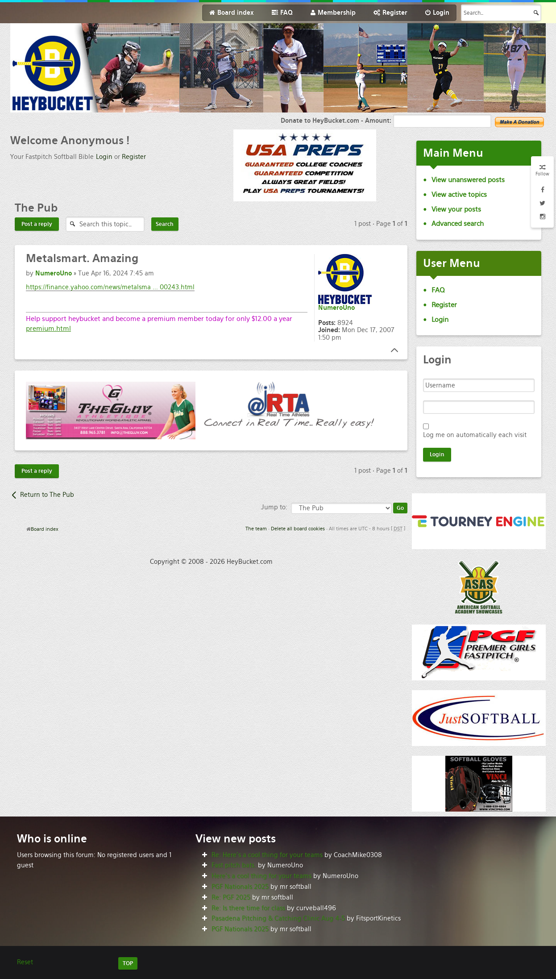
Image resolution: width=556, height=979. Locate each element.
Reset (25, 962)
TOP (128, 963)
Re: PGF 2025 (231, 897)
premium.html (48, 328)
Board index (44, 529)
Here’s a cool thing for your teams (261, 875)
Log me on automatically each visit (475, 434)
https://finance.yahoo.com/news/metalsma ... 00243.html (110, 287)
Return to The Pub (47, 494)
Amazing (82, 258)
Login (104, 156)
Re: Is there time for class (248, 908)
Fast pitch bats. (234, 865)
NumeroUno (53, 273)
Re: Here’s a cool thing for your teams (267, 854)
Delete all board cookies (298, 528)
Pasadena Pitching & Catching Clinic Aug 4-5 (278, 918)
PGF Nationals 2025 (240, 886)
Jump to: (274, 507)
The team (256, 528)
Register (134, 156)
